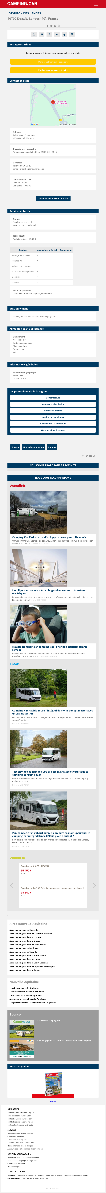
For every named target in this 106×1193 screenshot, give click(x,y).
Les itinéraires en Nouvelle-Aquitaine (27, 991)
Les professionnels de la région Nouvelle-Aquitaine (33, 1002)
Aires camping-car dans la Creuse (25, 941)
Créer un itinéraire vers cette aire (53, 198)
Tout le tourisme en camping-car (20, 1122)
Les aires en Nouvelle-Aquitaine (24, 988)
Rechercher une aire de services (20, 1134)
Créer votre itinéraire (15, 1137)
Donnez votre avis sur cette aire (53, 61)
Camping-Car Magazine (26, 1175)
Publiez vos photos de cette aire (53, 70)
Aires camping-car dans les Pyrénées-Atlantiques (32, 966)
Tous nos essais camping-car (19, 1116)
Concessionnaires (53, 411)
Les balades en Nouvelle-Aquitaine (26, 995)
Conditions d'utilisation (16, 1164)
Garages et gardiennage (53, 430)
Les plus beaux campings (61, 1175)
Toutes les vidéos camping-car (19, 1119)
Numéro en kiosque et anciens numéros (23, 1158)
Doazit (22, 18)
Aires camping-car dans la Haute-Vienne (28, 955)
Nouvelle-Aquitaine (33, 447)
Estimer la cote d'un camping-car (20, 1143)
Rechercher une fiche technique (20, 1146)
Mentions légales (14, 1167)
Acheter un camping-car (16, 1140)
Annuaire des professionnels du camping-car (25, 1149)
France (53, 18)
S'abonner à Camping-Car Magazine (22, 1161)
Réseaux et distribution (53, 404)
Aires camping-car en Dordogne (24, 948)
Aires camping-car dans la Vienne (25, 970)
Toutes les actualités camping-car (20, 1113)
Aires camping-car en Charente (24, 930)
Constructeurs (53, 398)
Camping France (43, 1175)
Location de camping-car (53, 417)
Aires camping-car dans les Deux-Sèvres (28, 944)
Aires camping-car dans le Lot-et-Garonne (29, 962)
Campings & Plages (80, 1175)
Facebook (53, 1101)
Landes (34, 18)
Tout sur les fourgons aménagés (20, 1125)
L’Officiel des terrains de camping (35, 1178)
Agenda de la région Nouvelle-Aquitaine (28, 999)
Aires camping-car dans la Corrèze (25, 937)
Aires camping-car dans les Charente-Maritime (31, 933)
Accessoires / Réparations (53, 423)
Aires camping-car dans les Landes (25, 959)
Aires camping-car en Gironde (23, 952)
